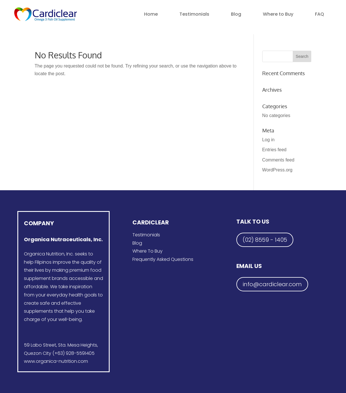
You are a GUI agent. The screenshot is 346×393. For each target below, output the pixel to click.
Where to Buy (278, 14)
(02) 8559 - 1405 (265, 240)
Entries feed (274, 149)
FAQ (319, 14)
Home (151, 14)
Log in (268, 139)
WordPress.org (277, 169)
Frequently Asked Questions (162, 259)
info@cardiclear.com (272, 284)
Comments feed (278, 159)
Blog (236, 14)
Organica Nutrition (44, 254)
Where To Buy (147, 251)
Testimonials (194, 14)
